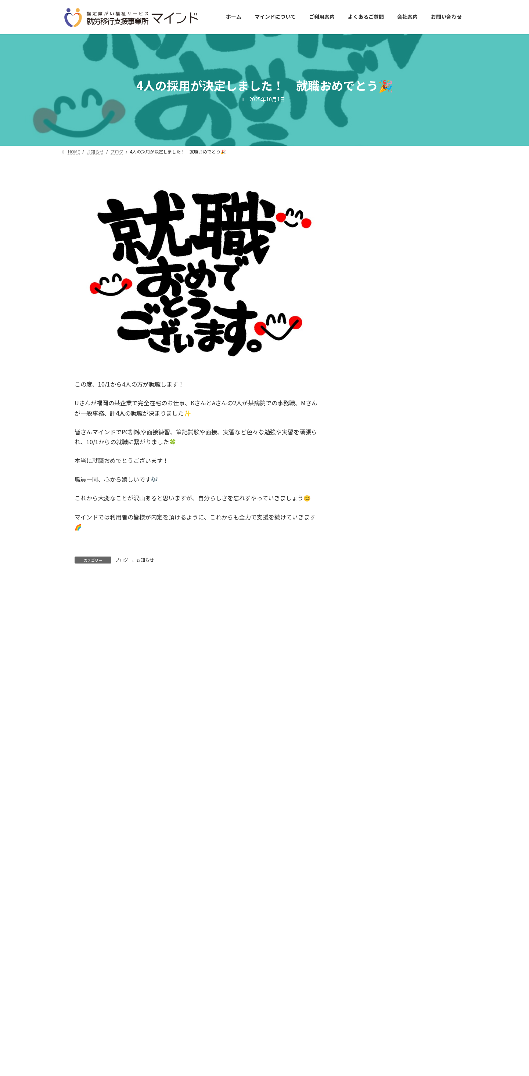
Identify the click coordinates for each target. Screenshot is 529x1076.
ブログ (121, 560)
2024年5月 (372, 888)
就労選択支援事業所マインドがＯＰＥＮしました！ (404, 432)
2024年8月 (372, 843)
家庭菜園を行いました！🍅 (391, 281)
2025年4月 (372, 724)
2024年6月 (372, 873)
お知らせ (145, 560)
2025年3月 (372, 739)
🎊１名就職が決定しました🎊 (394, 465)
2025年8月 (372, 664)
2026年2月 (372, 575)
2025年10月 (374, 634)
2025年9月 (372, 649)
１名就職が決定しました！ (390, 311)
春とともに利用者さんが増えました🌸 (405, 252)
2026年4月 (372, 545)
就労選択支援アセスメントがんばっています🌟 (404, 219)
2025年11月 (374, 619)
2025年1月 (372, 768)
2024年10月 (374, 813)
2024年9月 (372, 828)
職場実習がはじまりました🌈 (393, 340)
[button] (406, 988)
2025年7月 (372, 679)
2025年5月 (372, 709)
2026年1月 (372, 590)
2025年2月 (372, 753)
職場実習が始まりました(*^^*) (395, 369)
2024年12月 (374, 783)
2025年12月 (374, 604)
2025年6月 (372, 694)
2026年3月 (372, 560)
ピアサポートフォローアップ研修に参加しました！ (404, 498)
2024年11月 (374, 798)
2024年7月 (372, 858)
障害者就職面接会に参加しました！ (402, 399)
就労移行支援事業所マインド (243, 1066)
